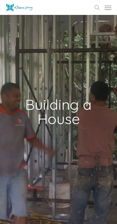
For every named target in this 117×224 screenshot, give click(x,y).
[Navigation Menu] (108, 7)
